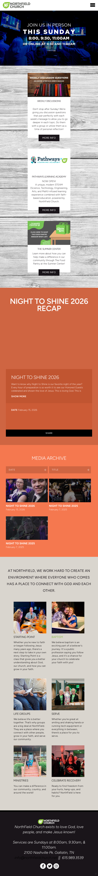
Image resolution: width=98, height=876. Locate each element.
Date (14, 410)
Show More (18, 396)
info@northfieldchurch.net (36, 857)
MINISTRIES (20, 780)
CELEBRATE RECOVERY (66, 780)
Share (49, 433)
